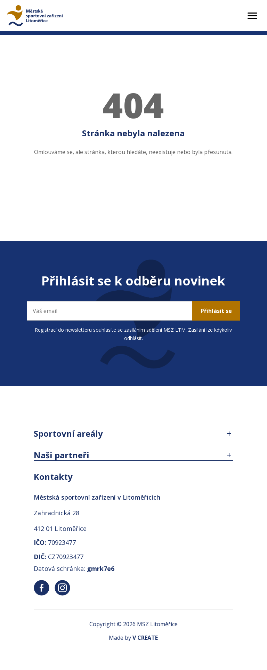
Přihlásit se (216, 311)
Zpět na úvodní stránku (133, 180)
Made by (133, 637)
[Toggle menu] (252, 16)
